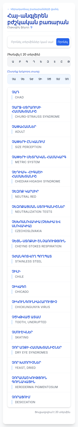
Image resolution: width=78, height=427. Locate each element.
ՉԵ (22, 79)
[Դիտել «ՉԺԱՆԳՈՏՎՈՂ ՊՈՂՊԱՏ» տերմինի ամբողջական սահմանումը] (39, 259)
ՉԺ (31, 79)
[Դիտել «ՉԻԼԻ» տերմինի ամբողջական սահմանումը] (39, 274)
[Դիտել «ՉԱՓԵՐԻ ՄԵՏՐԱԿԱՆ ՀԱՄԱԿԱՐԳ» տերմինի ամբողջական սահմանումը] (39, 159)
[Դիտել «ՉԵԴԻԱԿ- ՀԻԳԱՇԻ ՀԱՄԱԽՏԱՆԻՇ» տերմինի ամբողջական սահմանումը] (39, 176)
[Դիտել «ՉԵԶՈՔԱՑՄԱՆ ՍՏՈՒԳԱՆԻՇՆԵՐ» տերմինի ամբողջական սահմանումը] (39, 209)
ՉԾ (49, 79)
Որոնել (63, 42)
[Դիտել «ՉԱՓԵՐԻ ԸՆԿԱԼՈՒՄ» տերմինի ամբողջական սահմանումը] (39, 144)
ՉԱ (14, 79)
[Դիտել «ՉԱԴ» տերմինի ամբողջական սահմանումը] (39, 94)
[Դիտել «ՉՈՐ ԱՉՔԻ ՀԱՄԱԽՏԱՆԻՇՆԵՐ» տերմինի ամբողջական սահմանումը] (39, 350)
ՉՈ (67, 79)
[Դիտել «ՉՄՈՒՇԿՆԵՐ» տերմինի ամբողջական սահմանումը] (39, 334)
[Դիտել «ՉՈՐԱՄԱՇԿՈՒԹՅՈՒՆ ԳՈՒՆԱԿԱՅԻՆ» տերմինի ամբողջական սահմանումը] (39, 382)
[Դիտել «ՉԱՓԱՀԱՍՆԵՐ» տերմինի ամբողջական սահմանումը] (39, 129)
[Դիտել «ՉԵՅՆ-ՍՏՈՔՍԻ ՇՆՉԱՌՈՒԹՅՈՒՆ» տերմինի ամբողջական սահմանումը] (39, 243)
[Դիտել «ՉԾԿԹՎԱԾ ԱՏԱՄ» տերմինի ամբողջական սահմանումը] (39, 319)
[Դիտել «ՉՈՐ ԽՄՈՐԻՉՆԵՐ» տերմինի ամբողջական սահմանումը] (39, 365)
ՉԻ (40, 79)
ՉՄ (58, 79)
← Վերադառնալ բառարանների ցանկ (32, 9)
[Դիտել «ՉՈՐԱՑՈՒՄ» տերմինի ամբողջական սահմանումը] (39, 399)
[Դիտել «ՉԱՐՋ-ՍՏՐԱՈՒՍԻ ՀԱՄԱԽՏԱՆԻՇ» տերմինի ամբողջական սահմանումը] (39, 112)
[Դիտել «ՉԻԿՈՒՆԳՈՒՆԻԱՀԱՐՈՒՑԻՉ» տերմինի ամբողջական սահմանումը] (39, 304)
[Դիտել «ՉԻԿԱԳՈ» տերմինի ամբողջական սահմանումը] (39, 289)
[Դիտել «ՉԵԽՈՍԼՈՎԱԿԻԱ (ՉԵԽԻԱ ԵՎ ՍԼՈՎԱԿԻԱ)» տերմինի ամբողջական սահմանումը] (39, 226)
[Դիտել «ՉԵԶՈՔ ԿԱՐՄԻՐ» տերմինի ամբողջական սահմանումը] (39, 194)
